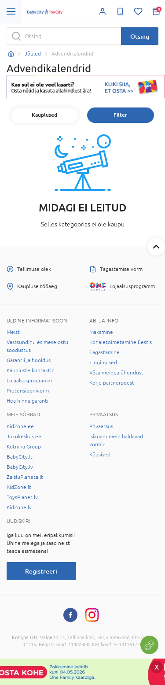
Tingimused (103, 362)
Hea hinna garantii (28, 401)
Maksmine (101, 332)
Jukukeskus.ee (24, 436)
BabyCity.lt (20, 457)
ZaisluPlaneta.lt (25, 477)
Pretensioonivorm (28, 391)
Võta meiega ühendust (116, 373)
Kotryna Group (24, 447)
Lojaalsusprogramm (29, 381)
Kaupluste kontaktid (31, 370)
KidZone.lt (19, 487)
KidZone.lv (19, 507)
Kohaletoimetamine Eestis (120, 342)
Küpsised (99, 455)
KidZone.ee (20, 426)
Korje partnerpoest (111, 383)
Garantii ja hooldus (29, 360)
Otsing (139, 36)
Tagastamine (104, 352)
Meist (13, 332)
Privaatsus (101, 426)
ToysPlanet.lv (22, 497)
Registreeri (41, 571)
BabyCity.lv (20, 467)
